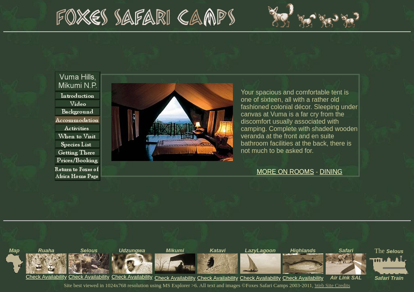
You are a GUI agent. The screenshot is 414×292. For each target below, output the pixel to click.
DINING (331, 171)
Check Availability (46, 277)
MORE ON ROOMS (285, 171)
